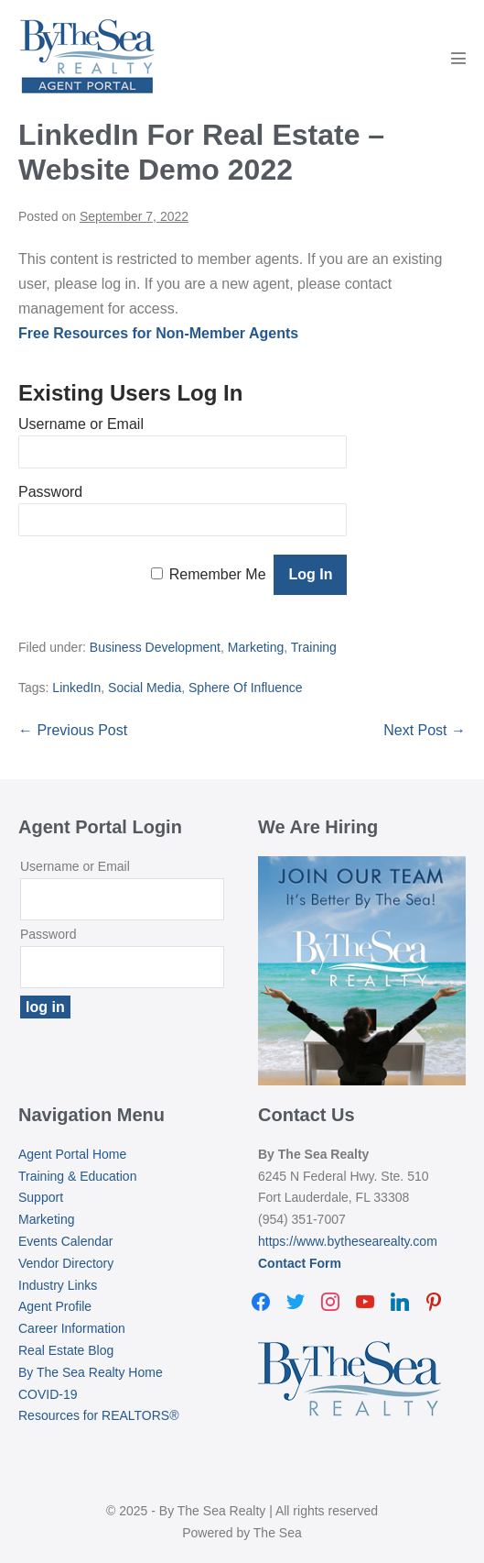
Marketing (256, 647)
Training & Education (77, 1176)
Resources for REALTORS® (98, 1415)
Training (314, 647)
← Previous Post (72, 730)
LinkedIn (76, 687)
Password (50, 492)
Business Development (155, 647)
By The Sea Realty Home (90, 1372)
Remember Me (217, 574)
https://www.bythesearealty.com (347, 1241)
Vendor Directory (65, 1263)
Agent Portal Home (72, 1154)
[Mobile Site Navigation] (458, 57)
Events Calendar (65, 1241)
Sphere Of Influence (245, 687)
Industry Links (57, 1285)
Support (40, 1197)
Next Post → (424, 730)
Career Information (71, 1328)
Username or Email (81, 424)
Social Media (144, 687)
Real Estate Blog (65, 1350)
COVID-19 (48, 1394)
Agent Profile (54, 1306)
